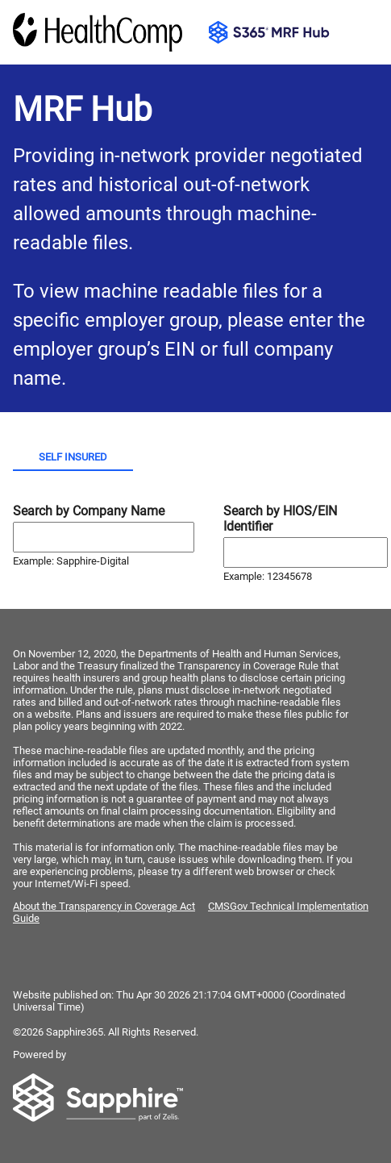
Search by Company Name (88, 511)
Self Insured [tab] (73, 457)
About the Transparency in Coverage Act (104, 906)
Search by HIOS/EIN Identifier (280, 518)
